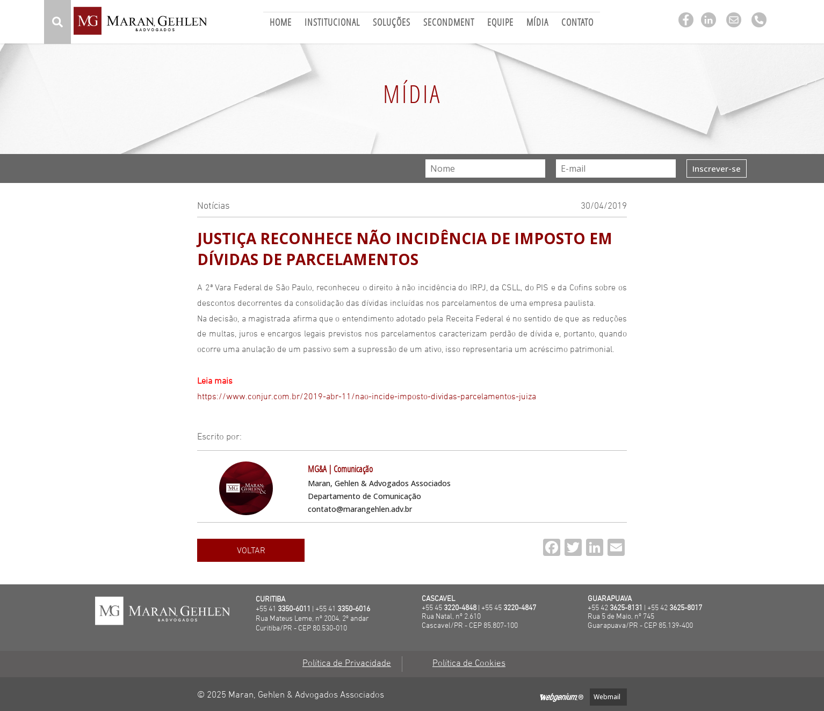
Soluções (391, 23)
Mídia (537, 23)
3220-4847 (519, 608)
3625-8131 (626, 608)
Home (281, 23)
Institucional (332, 23)
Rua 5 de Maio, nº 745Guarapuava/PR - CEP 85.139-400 (640, 621)
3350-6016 (353, 609)
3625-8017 (685, 608)
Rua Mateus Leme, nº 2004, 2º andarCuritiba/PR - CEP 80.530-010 (312, 623)
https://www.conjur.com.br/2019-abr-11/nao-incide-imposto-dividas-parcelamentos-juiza (366, 397)
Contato (577, 23)
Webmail (607, 696)
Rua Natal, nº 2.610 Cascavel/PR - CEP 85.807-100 (470, 621)
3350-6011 (294, 609)
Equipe (500, 23)
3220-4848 (460, 608)
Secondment (448, 23)
